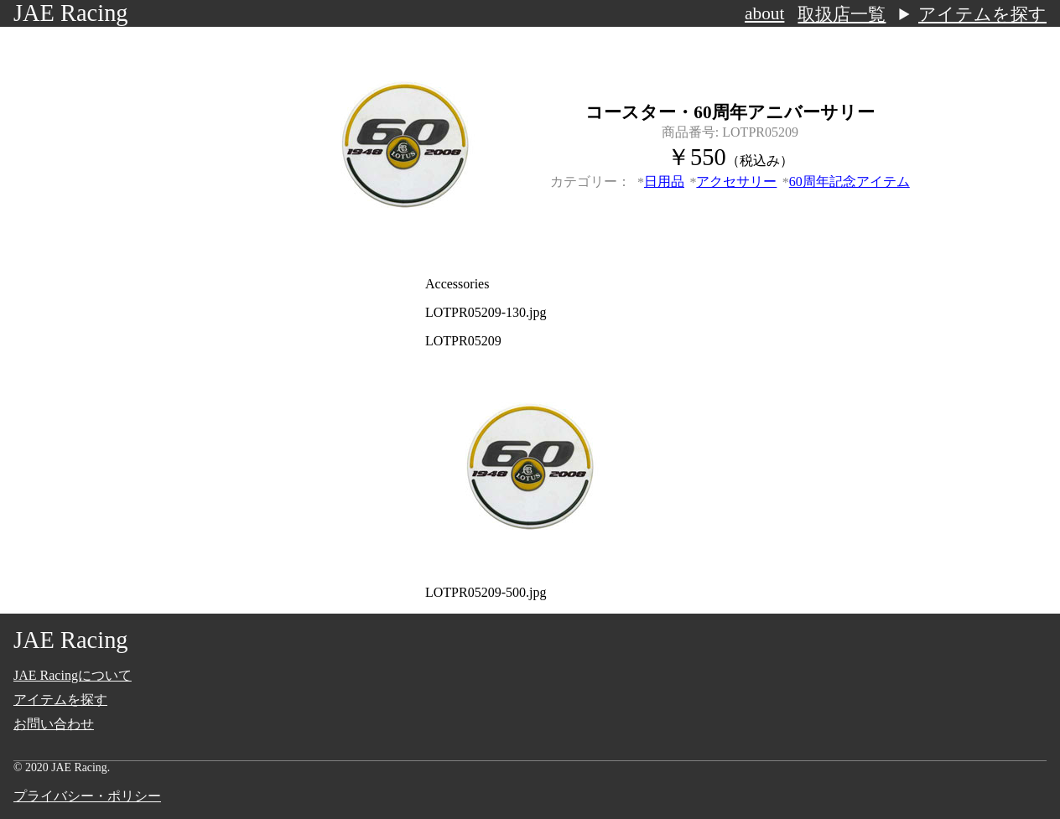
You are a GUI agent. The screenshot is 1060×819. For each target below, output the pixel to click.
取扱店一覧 (842, 14)
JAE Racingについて (72, 675)
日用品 (664, 181)
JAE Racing (70, 13)
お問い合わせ (53, 724)
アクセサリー (736, 181)
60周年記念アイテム (849, 181)
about (764, 13)
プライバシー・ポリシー (87, 796)
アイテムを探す (982, 14)
